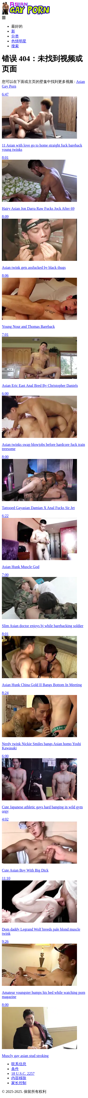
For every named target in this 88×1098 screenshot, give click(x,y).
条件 (15, 1069)
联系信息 (18, 1064)
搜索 (15, 46)
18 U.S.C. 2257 (22, 1074)
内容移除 (18, 1078)
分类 (15, 36)
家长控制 (18, 1083)
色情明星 (18, 41)
